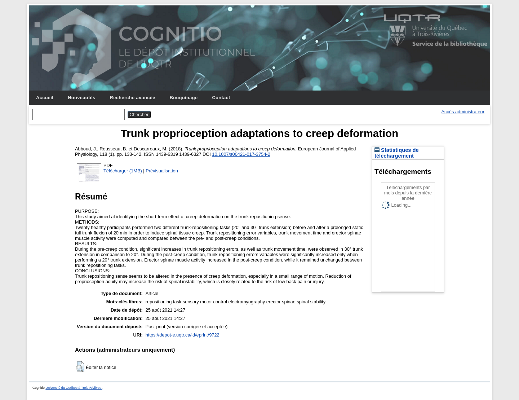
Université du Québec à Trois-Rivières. (73, 388)
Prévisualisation (162, 170)
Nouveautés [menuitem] (81, 97)
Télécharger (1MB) (122, 170)
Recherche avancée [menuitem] (132, 97)
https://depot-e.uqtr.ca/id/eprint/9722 (182, 335)
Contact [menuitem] (221, 97)
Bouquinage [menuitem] (184, 97)
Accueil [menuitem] (44, 97)
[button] (80, 366)
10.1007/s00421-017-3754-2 (241, 154)
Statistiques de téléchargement (396, 153)
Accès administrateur (463, 111)
